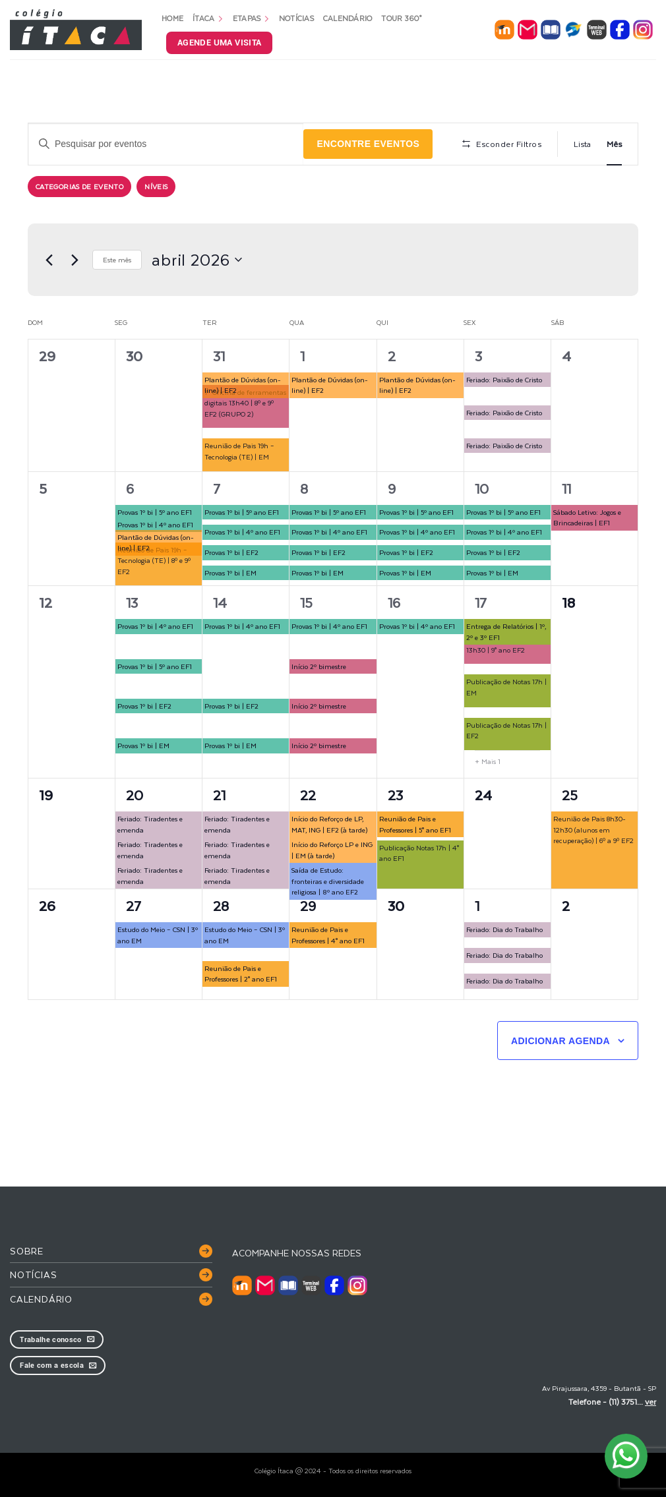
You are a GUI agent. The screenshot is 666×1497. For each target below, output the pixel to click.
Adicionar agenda (560, 1041)
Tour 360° (401, 18)
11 (566, 488)
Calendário (348, 18)
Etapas (251, 18)
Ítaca (208, 18)
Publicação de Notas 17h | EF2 (506, 730)
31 (219, 356)
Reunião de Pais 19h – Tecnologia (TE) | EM (239, 451)
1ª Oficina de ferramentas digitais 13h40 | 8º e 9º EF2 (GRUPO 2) (245, 402)
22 (308, 795)
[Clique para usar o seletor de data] (197, 260)
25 (570, 795)
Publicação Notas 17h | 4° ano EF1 (419, 853)
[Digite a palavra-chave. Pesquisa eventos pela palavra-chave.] (165, 144)
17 (481, 602)
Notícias (296, 18)
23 (395, 795)
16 (394, 602)
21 (219, 795)
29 (308, 905)
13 (132, 602)
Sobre (27, 1250)
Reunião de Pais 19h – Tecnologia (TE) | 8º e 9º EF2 (154, 560)
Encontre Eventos (368, 143)
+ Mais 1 (487, 761)
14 (220, 602)
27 (133, 905)
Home (172, 18)
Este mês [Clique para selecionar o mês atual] (117, 259)
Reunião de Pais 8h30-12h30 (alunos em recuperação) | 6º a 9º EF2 (593, 829)
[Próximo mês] (74, 260)
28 (221, 905)
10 (482, 488)
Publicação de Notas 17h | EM (506, 687)
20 (134, 795)
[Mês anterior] (49, 260)
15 (306, 602)
